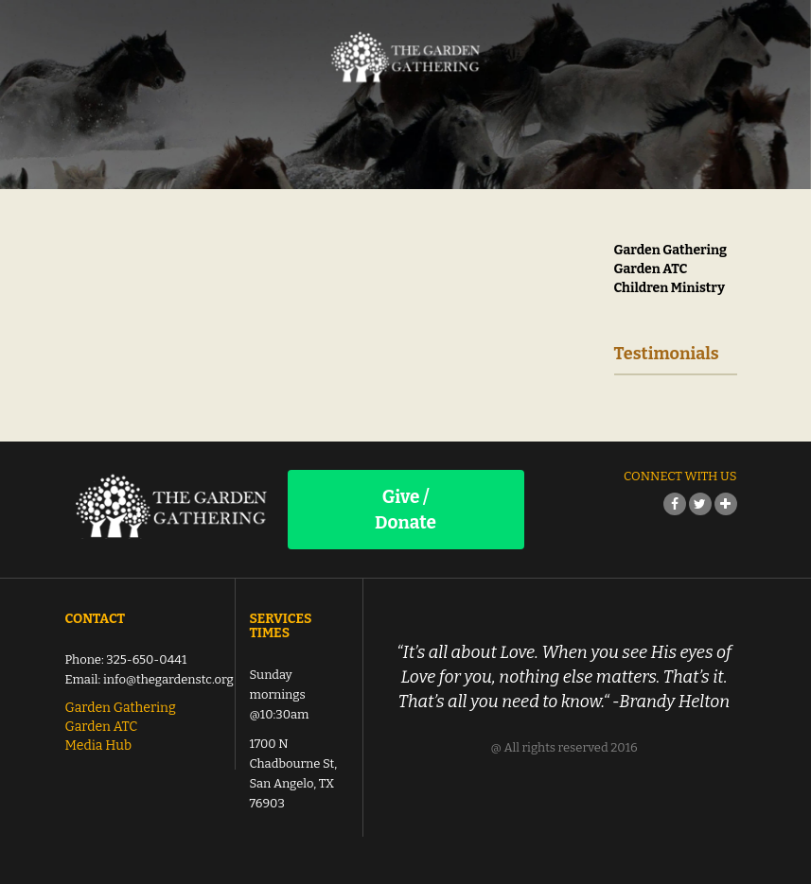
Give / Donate (405, 509)
